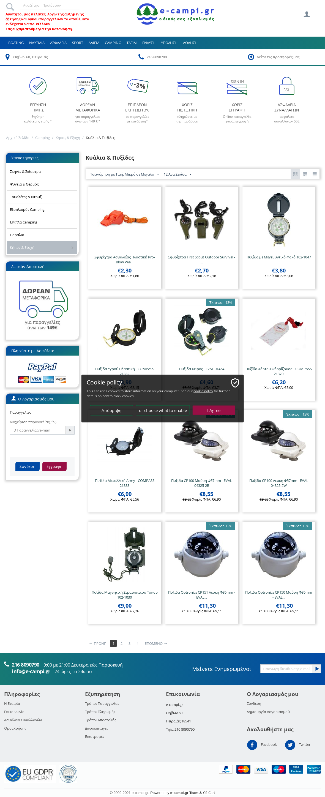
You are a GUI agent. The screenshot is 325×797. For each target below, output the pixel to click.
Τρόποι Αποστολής (100, 719)
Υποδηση (169, 42)
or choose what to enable (163, 410)
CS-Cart (209, 792)
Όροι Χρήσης (15, 728)
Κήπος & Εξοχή (68, 137)
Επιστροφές (94, 736)
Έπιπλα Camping (23, 222)
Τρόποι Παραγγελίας (102, 703)
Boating (16, 42)
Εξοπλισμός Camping (27, 209)
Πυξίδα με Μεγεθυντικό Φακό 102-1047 (279, 257)
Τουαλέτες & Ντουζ (26, 196)
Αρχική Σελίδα (17, 137)
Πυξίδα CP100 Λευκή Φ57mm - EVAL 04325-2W (278, 483)
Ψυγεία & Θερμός (24, 184)
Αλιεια (94, 42)
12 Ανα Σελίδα (178, 174)
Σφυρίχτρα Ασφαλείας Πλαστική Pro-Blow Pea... (124, 259)
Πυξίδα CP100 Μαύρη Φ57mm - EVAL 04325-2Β (201, 483)
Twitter (297, 745)
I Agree (213, 410)
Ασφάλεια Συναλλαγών (23, 719)
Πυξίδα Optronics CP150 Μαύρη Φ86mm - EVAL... (278, 595)
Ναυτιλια (37, 42)
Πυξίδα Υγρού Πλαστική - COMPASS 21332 (124, 371)
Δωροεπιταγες (96, 728)
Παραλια (17, 234)
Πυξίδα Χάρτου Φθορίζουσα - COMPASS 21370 (278, 371)
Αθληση (190, 42)
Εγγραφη (54, 466)
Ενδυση (148, 42)
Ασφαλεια (58, 42)
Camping (113, 42)
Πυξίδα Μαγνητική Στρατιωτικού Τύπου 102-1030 (125, 595)
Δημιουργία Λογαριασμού (268, 711)
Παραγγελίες (20, 412)
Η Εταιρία (12, 703)
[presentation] (52, 445)
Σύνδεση (27, 466)
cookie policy (203, 391)
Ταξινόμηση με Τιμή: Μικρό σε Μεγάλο (124, 174)
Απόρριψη (111, 410)
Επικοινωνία (14, 711)
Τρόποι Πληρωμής (100, 711)
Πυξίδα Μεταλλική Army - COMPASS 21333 (124, 483)
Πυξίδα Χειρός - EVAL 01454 (201, 368)
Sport (77, 42)
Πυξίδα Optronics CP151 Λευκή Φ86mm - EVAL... (201, 595)
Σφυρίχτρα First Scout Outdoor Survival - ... (201, 259)
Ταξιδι (132, 42)
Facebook (262, 745)
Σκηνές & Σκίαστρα (25, 171)
